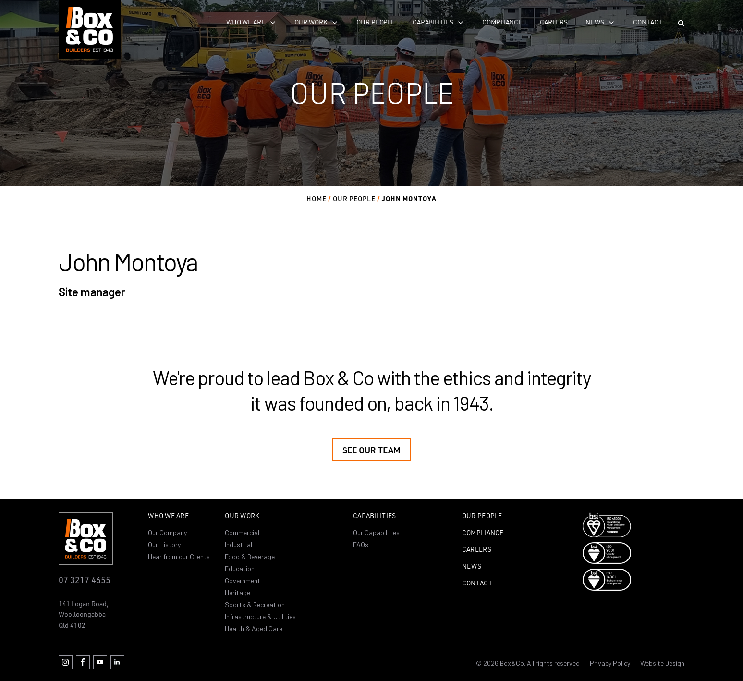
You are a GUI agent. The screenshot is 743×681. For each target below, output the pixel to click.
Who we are (245, 22)
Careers (554, 22)
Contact (647, 22)
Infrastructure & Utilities (260, 616)
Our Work (242, 516)
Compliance (502, 22)
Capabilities (433, 22)
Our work (311, 22)
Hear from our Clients (179, 556)
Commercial (242, 532)
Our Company (167, 532)
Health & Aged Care (253, 628)
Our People (375, 22)
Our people (354, 199)
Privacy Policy (610, 663)
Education (240, 568)
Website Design (662, 663)
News (594, 22)
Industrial (238, 544)
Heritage (237, 592)
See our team (371, 449)
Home (316, 199)
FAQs (360, 544)
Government (242, 580)
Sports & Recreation (255, 604)
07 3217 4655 (84, 579)
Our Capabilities (376, 532)
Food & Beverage (250, 556)
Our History (164, 544)
